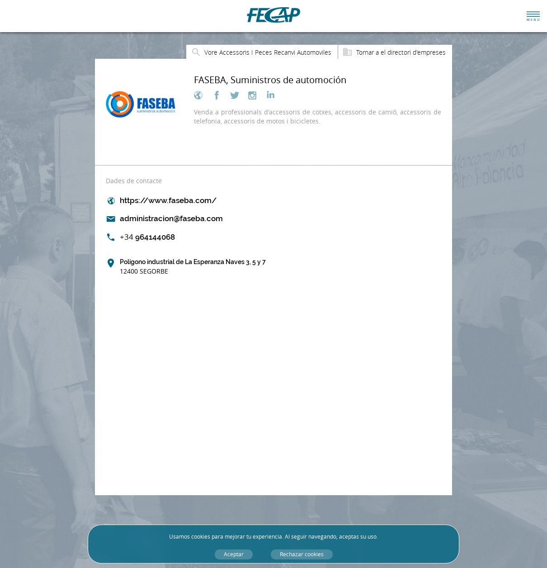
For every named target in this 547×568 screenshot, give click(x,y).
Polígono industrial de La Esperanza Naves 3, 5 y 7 (193, 266)
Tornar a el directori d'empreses (401, 52)
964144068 (147, 237)
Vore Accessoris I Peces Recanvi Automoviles (267, 52)
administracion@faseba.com (171, 218)
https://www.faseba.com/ (168, 200)
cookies (200, 536)
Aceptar (234, 554)
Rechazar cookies (302, 554)
